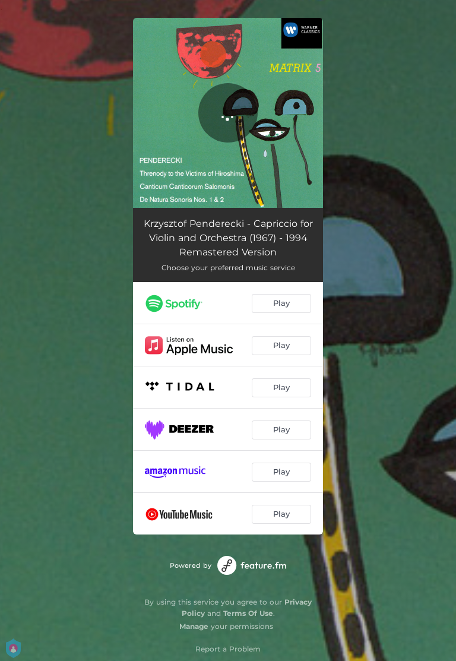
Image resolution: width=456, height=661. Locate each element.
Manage (193, 626)
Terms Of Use (248, 613)
